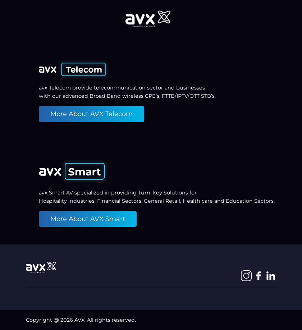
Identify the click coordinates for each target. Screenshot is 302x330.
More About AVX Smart (87, 219)
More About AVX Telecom (91, 114)
